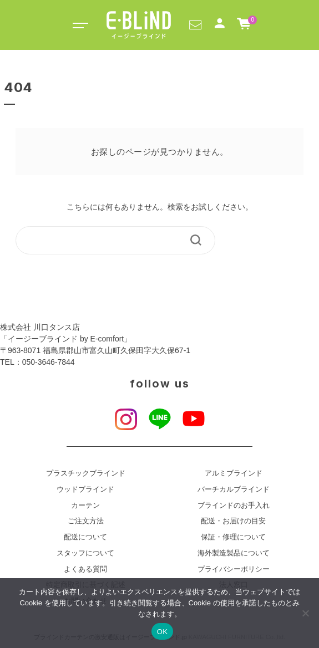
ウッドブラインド (85, 489)
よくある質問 (85, 569)
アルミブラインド (233, 473)
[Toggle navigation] (78, 25)
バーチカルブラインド (234, 489)
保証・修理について (233, 537)
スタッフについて (85, 553)
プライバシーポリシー (234, 569)
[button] (195, 24)
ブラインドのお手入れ (234, 505)
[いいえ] (305, 613)
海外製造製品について (234, 553)
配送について (85, 537)
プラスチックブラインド (85, 473)
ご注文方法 (86, 521)
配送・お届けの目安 (233, 521)
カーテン (85, 505)
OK (162, 631)
